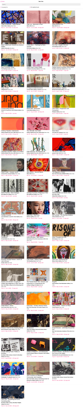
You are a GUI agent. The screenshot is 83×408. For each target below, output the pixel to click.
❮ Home (2, 1)
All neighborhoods (34, 7)
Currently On (4, 7)
